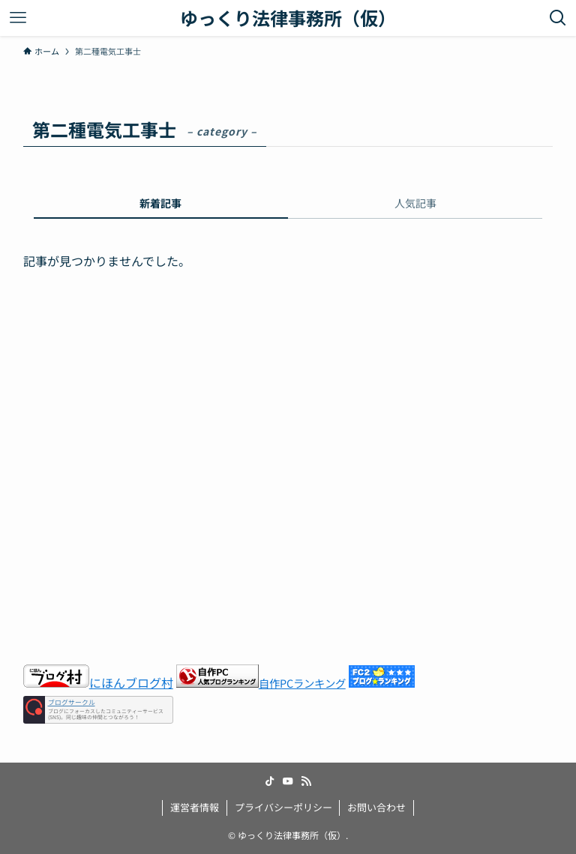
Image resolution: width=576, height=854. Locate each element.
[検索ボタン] (558, 18)
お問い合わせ (376, 807)
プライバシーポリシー (283, 807)
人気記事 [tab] (415, 203)
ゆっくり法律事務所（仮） (288, 18)
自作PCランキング (302, 683)
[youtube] (288, 781)
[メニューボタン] (18, 18)
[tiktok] (270, 781)
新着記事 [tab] (161, 203)
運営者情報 (194, 807)
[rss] (306, 781)
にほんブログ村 (98, 682)
